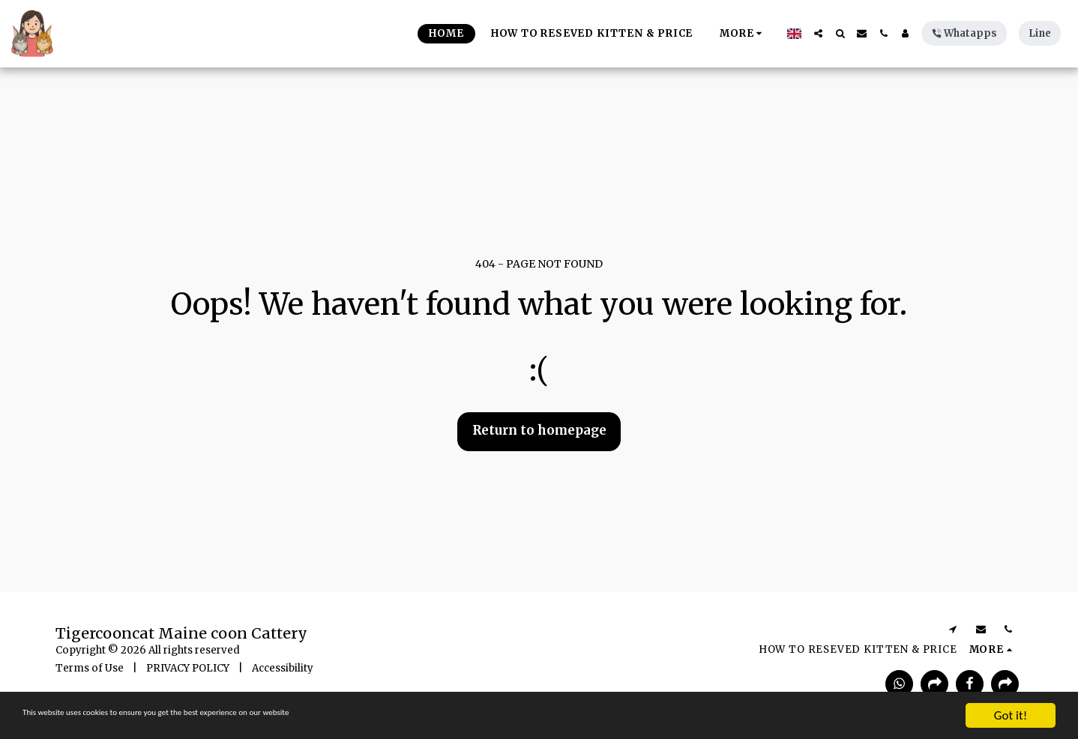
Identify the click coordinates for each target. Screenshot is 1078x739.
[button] (818, 33)
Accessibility (282, 668)
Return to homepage (539, 430)
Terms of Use (89, 668)
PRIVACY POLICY (187, 668)
